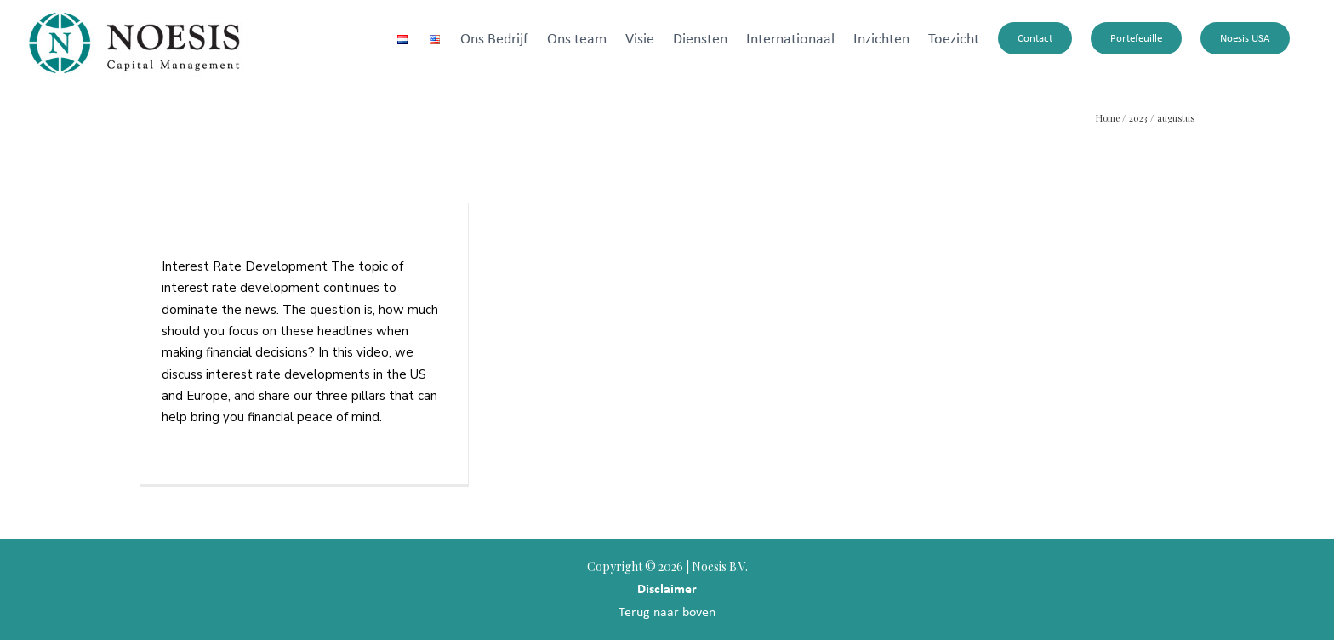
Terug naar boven (667, 611)
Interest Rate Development (254, 240)
